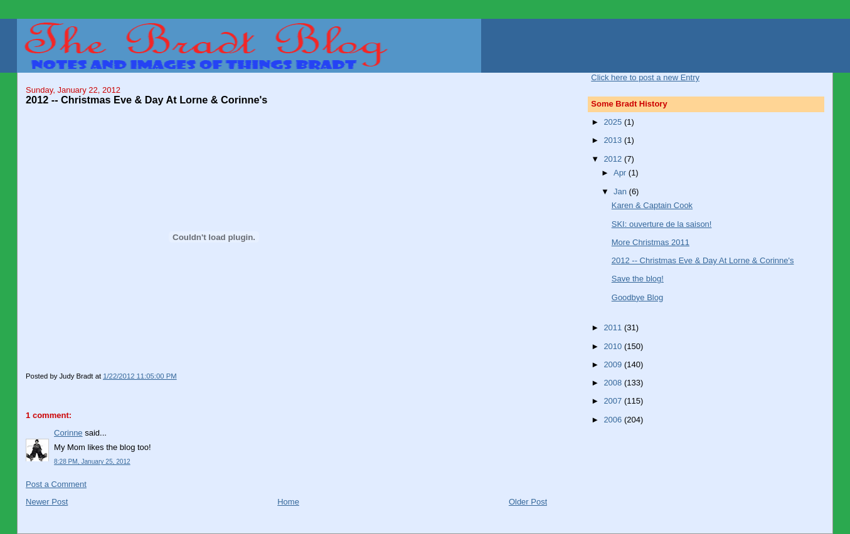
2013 (613, 140)
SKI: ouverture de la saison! (662, 224)
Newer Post (47, 501)
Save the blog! (638, 278)
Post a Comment (56, 484)
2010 (613, 346)
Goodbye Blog (637, 297)
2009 (613, 364)
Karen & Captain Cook (652, 205)
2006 (613, 419)
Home (288, 501)
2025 (613, 122)
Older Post (528, 501)
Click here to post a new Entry (645, 77)
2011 (613, 327)
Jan (621, 191)
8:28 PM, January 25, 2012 (92, 461)
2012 (613, 159)
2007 (613, 401)
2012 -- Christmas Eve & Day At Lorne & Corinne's (703, 260)
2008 (613, 382)
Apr (621, 172)
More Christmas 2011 (650, 242)
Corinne (68, 432)
